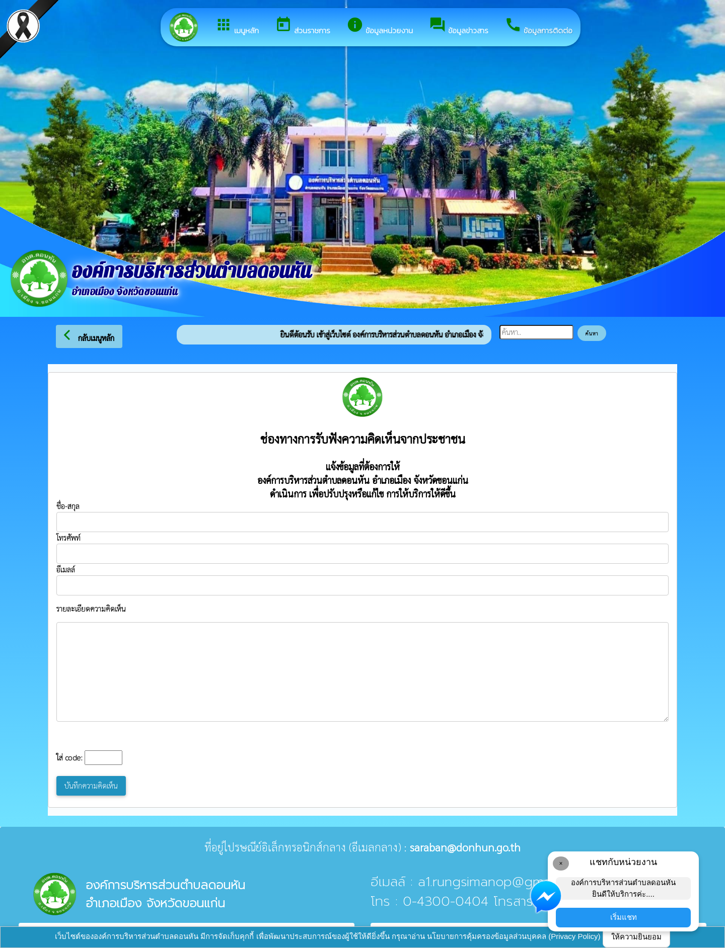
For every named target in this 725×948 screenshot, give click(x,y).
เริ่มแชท (623, 917)
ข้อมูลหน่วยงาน (379, 26)
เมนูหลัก (237, 26)
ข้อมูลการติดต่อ (538, 26)
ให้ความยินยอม (636, 936)
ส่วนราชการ (302, 26)
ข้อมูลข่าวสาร (458, 26)
